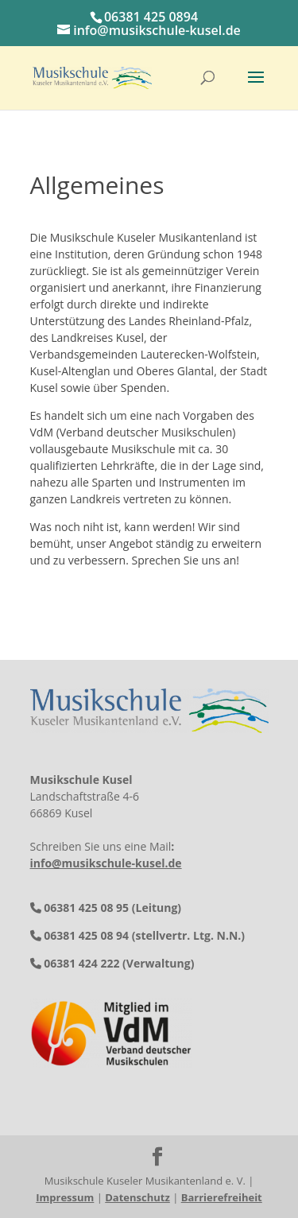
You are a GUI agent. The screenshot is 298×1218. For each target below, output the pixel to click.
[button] (256, 87)
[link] (92, 76)
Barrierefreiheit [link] (221, 1197)
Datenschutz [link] (137, 1197)
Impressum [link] (65, 1197)
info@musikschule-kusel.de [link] (106, 863)
